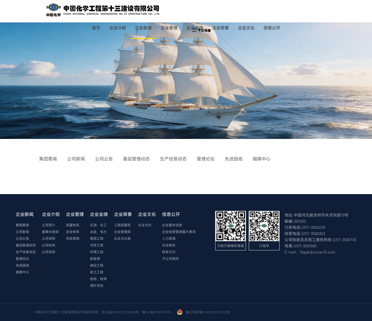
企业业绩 (194, 27)
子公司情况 (170, 258)
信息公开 (272, 27)
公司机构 (48, 245)
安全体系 (72, 232)
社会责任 (169, 245)
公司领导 (48, 238)
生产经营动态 (26, 252)
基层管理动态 (26, 245)
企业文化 (246, 27)
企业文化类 (122, 238)
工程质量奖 (122, 225)
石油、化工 (98, 225)
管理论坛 (22, 258)
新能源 (95, 258)
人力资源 (169, 238)
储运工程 (96, 265)
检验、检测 (98, 279)
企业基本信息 (172, 225)
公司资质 (48, 252)
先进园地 (22, 265)
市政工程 (96, 245)
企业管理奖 (122, 232)
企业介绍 (117, 27)
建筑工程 (96, 238)
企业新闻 (143, 27)
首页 (96, 27)
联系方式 (169, 252)
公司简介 (48, 225)
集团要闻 (22, 225)
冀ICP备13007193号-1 (158, 312)
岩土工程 (96, 272)
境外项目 (96, 285)
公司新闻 (22, 232)
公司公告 (22, 238)
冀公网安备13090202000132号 (208, 312)
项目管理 (72, 238)
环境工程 (96, 252)
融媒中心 (22, 272)
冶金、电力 (98, 232)
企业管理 (169, 27)
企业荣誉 (220, 27)
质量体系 (72, 225)
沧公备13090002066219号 (120, 312)
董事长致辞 (50, 232)
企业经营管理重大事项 (179, 232)
